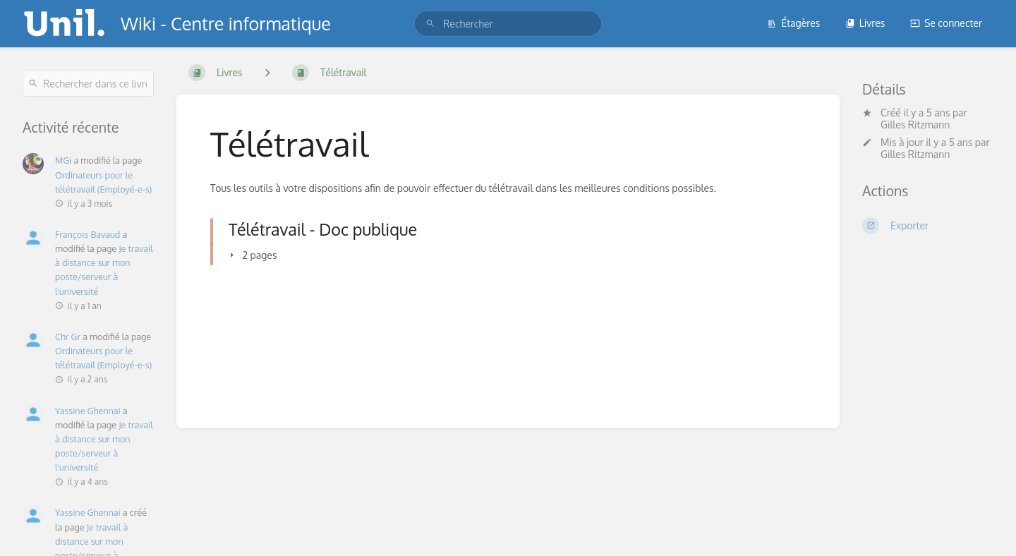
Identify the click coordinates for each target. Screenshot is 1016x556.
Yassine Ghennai (88, 410)
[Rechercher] (430, 24)
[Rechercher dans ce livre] (88, 84)
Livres (865, 23)
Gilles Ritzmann (915, 125)
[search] (508, 24)
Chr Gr (67, 336)
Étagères (793, 23)
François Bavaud (87, 234)
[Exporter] (928, 226)
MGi (63, 160)
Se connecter (946, 23)
